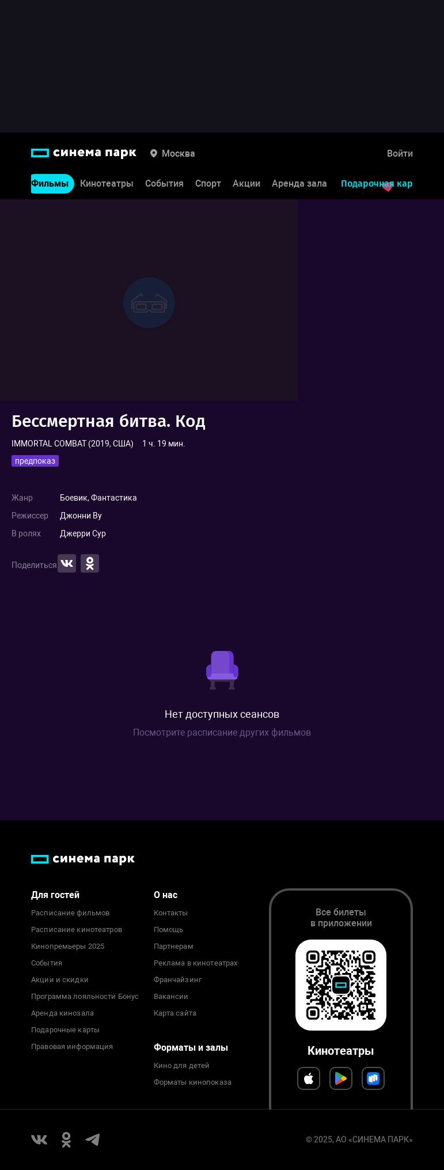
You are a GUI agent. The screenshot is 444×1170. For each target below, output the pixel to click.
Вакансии (171, 997)
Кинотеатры (107, 183)
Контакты (171, 913)
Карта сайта (175, 1013)
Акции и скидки (60, 980)
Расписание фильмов (70, 913)
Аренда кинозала (62, 1013)
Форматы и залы (191, 1047)
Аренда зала (299, 183)
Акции (246, 183)
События (164, 183)
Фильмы (50, 183)
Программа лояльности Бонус (85, 997)
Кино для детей (182, 1066)
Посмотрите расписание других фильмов (222, 732)
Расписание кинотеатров (76, 930)
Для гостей (55, 894)
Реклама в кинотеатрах (196, 963)
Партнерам (173, 946)
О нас (165, 894)
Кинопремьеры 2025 (67, 946)
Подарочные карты (65, 1030)
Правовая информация (72, 1047)
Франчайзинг (178, 980)
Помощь (169, 930)
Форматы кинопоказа (193, 1082)
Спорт (208, 183)
